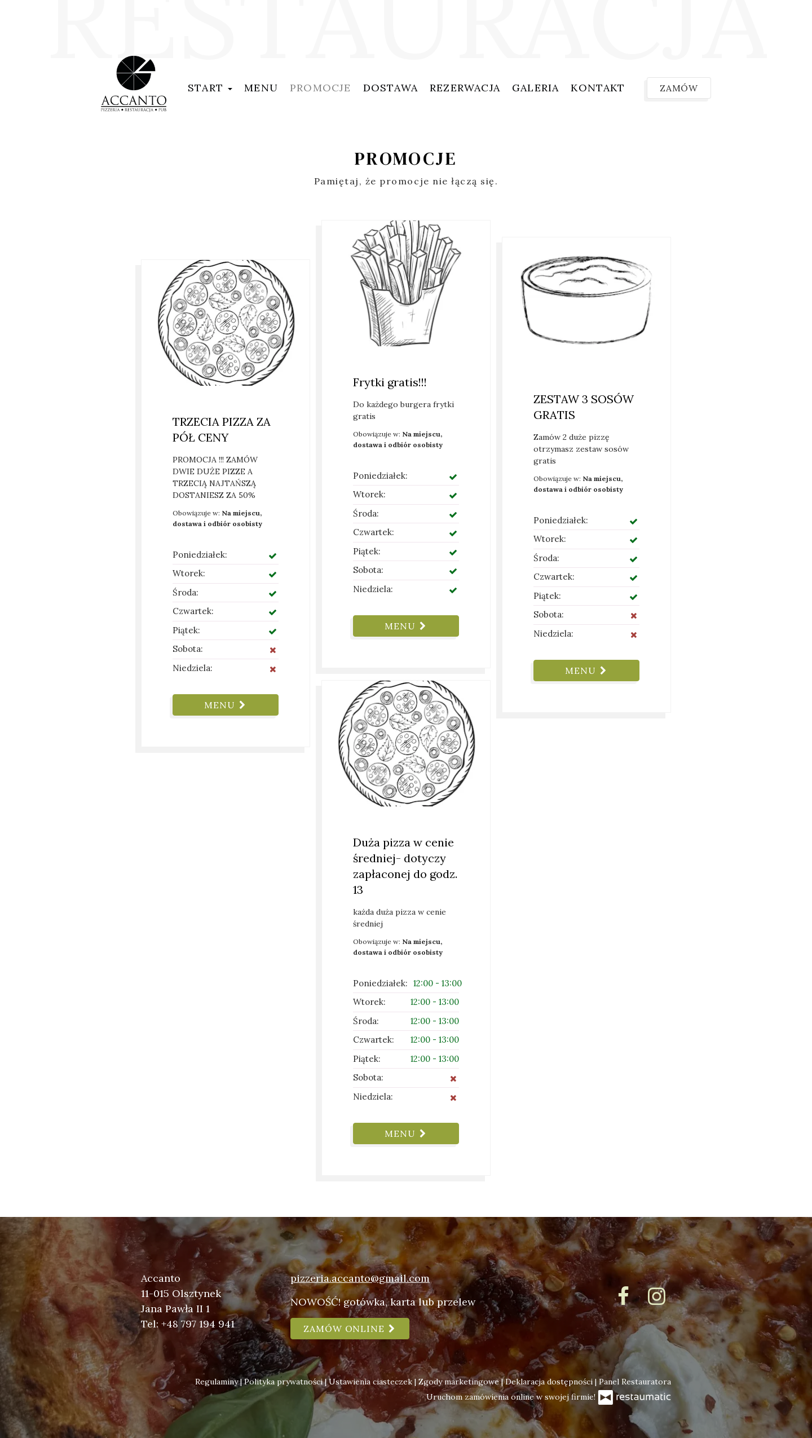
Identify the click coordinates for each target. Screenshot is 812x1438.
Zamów (679, 88)
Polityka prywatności (284, 1382)
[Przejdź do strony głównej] (133, 84)
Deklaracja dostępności (550, 1382)
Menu (261, 87)
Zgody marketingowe (459, 1382)
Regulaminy (217, 1382)
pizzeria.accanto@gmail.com (360, 1278)
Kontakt (598, 87)
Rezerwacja (465, 87)
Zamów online (349, 1328)
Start (210, 87)
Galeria (535, 87)
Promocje (320, 87)
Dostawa (390, 87)
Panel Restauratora (635, 1382)
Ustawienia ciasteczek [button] (371, 1382)
